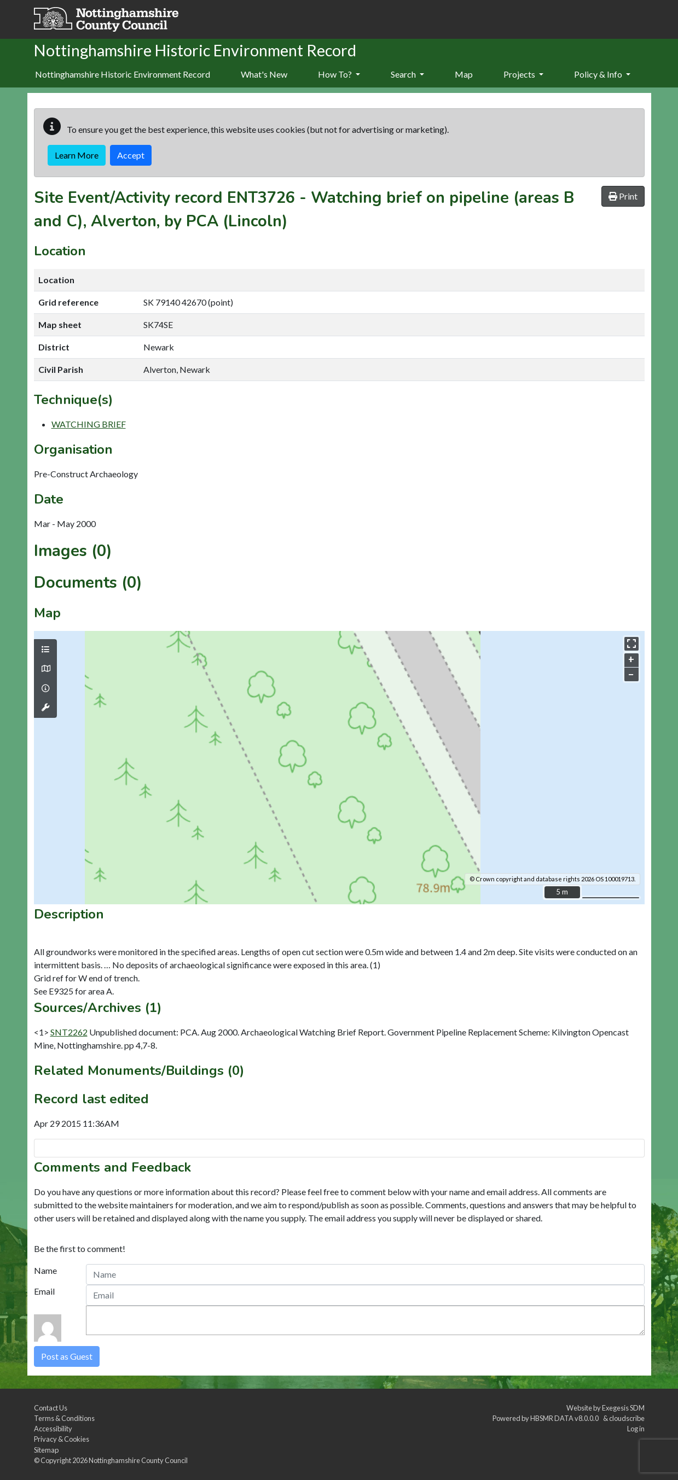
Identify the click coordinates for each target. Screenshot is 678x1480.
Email (44, 1291)
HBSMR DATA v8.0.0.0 (565, 1418)
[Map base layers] (45, 668)
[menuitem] (264, 74)
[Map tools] (45, 707)
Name (45, 1270)
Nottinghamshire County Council (138, 1460)
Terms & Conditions (64, 1418)
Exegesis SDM (623, 1407)
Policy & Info (602, 74)
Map (464, 74)
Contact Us (50, 1407)
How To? (339, 74)
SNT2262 (69, 1032)
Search (407, 74)
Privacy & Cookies (61, 1439)
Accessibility (53, 1428)
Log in (636, 1428)
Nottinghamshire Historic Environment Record (122, 74)
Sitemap (46, 1450)
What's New (264, 74)
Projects (523, 74)
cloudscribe (627, 1418)
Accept (130, 155)
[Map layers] (45, 649)
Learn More (76, 155)
